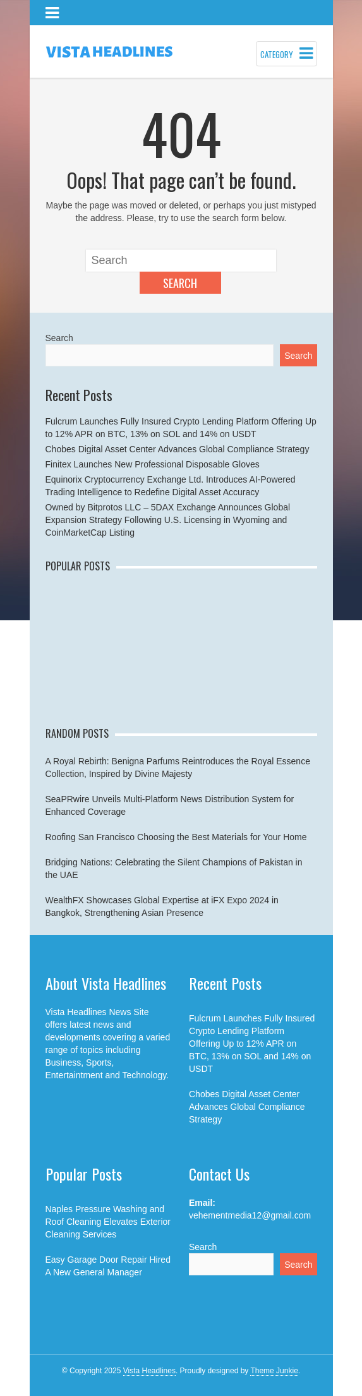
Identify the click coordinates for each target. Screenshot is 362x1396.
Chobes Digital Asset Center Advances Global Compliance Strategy (177, 449)
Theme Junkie (274, 1370)
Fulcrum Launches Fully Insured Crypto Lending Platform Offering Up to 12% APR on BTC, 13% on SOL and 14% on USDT (252, 1043)
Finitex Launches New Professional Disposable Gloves (152, 464)
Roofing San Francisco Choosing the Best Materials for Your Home (176, 837)
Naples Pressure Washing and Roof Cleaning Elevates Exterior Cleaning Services (108, 1221)
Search (180, 283)
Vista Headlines (149, 1370)
